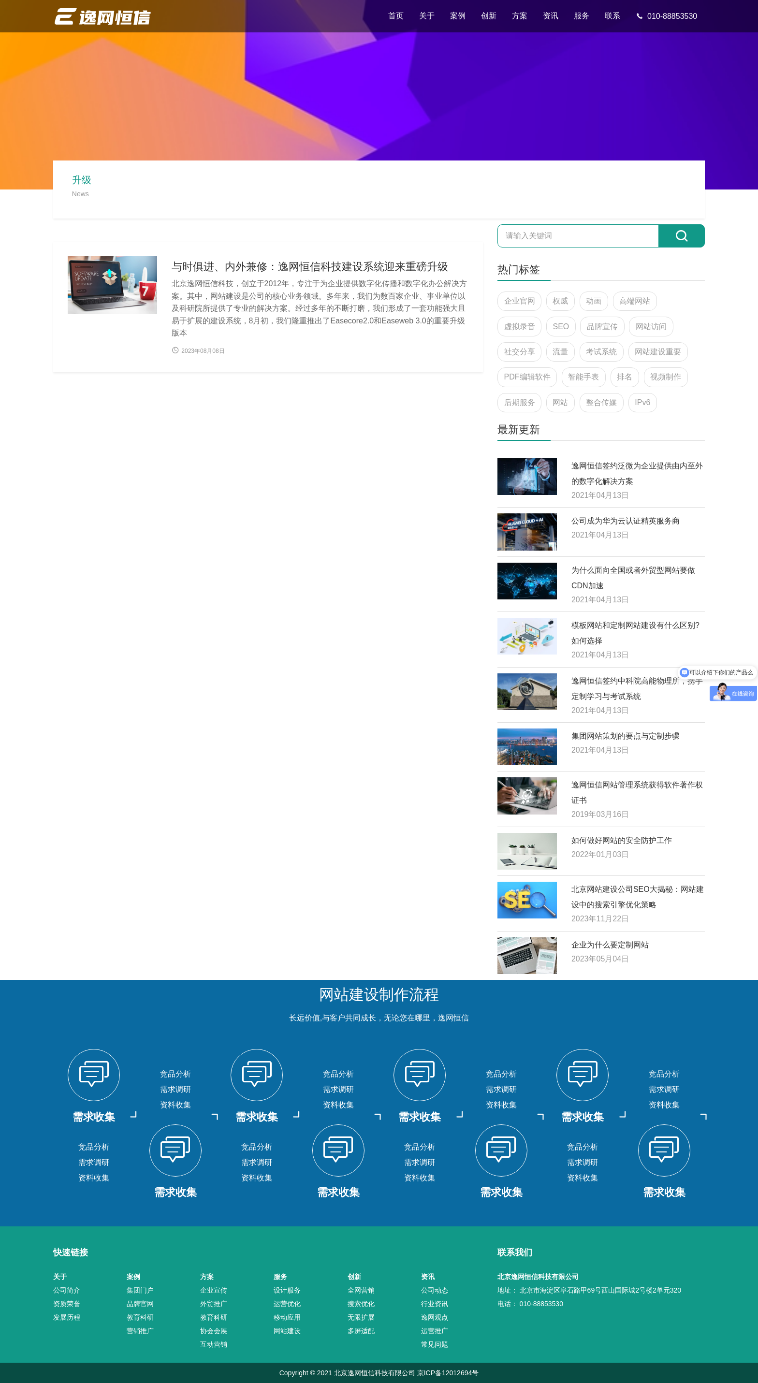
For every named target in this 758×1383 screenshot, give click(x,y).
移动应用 (287, 1317)
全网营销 (361, 1290)
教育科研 (140, 1317)
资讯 (550, 16)
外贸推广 (213, 1304)
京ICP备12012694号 (448, 1373)
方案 (519, 16)
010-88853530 (666, 16)
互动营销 (213, 1344)
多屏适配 (361, 1331)
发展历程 (66, 1317)
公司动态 (434, 1290)
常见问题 (434, 1344)
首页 (396, 16)
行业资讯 (434, 1304)
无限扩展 (361, 1317)
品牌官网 (140, 1304)
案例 (458, 16)
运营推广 (434, 1331)
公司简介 (66, 1290)
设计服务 (287, 1290)
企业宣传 (213, 1290)
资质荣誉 (66, 1304)
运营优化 (287, 1304)
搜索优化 (361, 1304)
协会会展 (213, 1331)
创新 (488, 16)
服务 (581, 16)
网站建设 (287, 1331)
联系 (612, 16)
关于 (427, 16)
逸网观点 (434, 1317)
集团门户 (140, 1290)
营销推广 (140, 1331)
